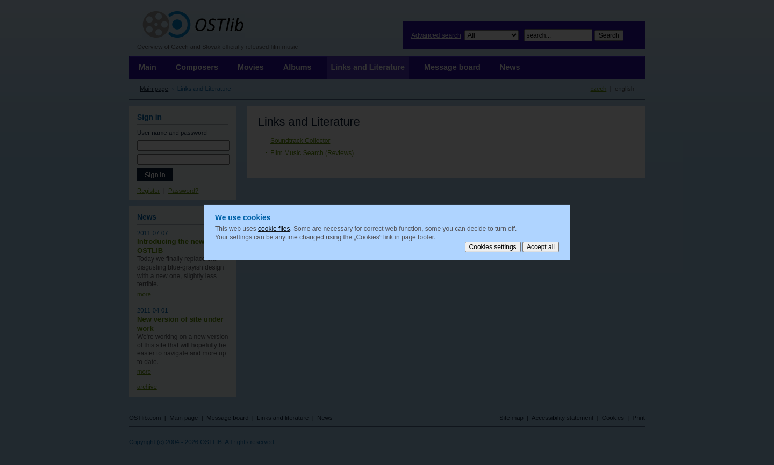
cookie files (274, 229)
